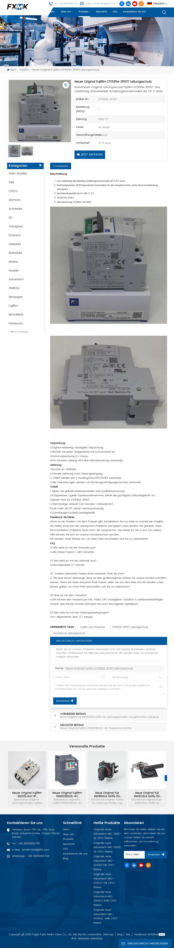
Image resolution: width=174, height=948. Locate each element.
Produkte (83, 12)
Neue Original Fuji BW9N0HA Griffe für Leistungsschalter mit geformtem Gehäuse (107, 794)
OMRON (14, 288)
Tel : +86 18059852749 (66, 3)
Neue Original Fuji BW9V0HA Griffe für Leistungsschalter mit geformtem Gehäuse (147, 794)
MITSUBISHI (16, 314)
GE (10, 217)
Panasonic (16, 323)
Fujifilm (24, 70)
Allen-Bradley (18, 173)
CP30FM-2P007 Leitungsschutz (130, 627)
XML (128, 935)
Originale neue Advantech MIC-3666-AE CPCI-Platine (107, 847)
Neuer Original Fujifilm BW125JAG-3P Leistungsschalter (27, 794)
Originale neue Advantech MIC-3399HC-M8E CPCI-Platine (105, 916)
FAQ (115, 12)
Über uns (66, 12)
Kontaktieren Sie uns (134, 12)
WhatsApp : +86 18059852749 (30, 856)
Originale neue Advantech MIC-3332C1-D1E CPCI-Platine (104, 880)
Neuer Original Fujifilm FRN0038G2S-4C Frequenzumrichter (67, 794)
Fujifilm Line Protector (92, 627)
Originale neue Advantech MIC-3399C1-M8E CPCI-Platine (105, 898)
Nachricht (101, 12)
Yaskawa (15, 244)
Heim (52, 12)
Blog (65, 858)
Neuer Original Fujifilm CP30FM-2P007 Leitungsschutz (99, 668)
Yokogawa (16, 226)
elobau (13, 261)
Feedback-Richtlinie (146, 935)
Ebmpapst (16, 297)
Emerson (15, 235)
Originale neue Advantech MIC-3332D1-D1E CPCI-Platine (104, 863)
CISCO (13, 191)
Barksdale (15, 253)
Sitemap (108, 935)
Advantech (16, 279)
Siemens (14, 200)
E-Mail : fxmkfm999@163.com (100, 3)
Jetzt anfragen (90, 155)
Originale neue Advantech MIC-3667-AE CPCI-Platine (107, 833)
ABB (11, 182)
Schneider (15, 208)
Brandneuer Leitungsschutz (69, 633)
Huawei (14, 270)
